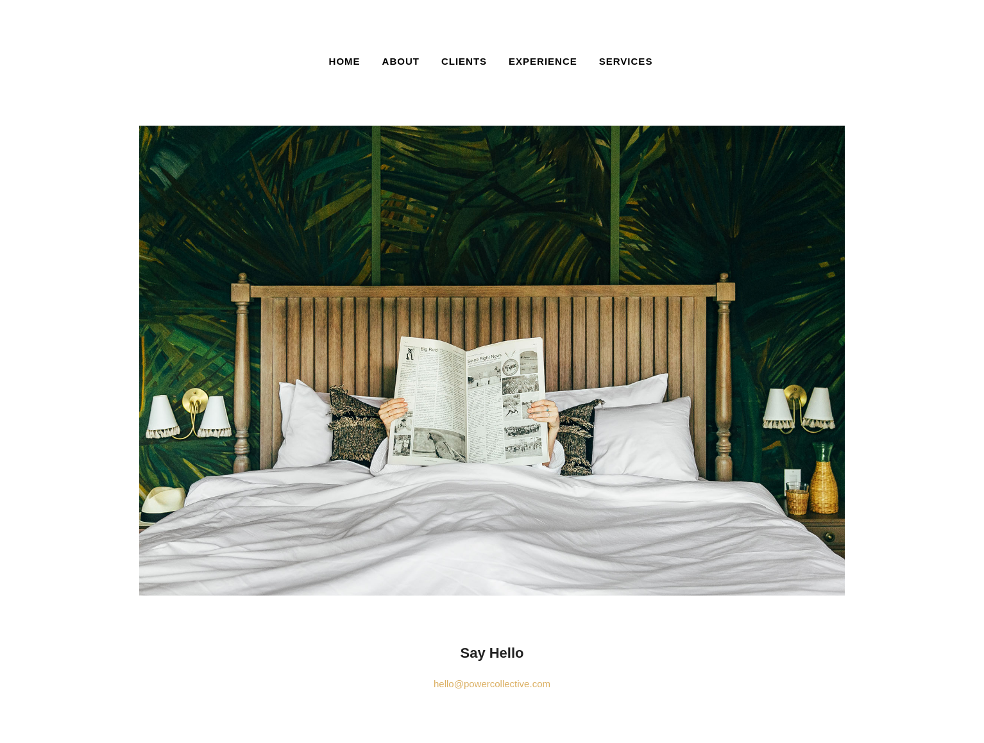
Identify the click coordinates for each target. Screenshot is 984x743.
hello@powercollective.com (492, 683)
